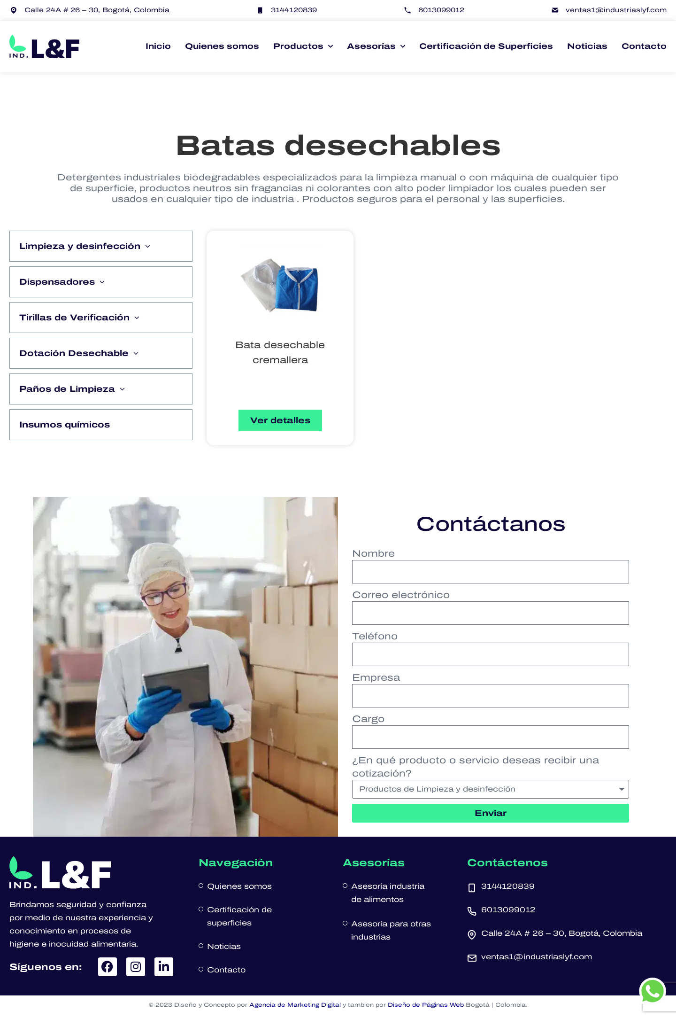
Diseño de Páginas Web (426, 1005)
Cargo (368, 719)
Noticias (587, 46)
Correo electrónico (401, 595)
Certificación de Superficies (486, 46)
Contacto (644, 46)
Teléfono (375, 636)
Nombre (373, 553)
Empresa (376, 677)
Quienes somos (222, 46)
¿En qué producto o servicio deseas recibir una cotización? (475, 766)
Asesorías (376, 46)
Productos (303, 46)
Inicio (158, 46)
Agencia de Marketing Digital (295, 1005)
